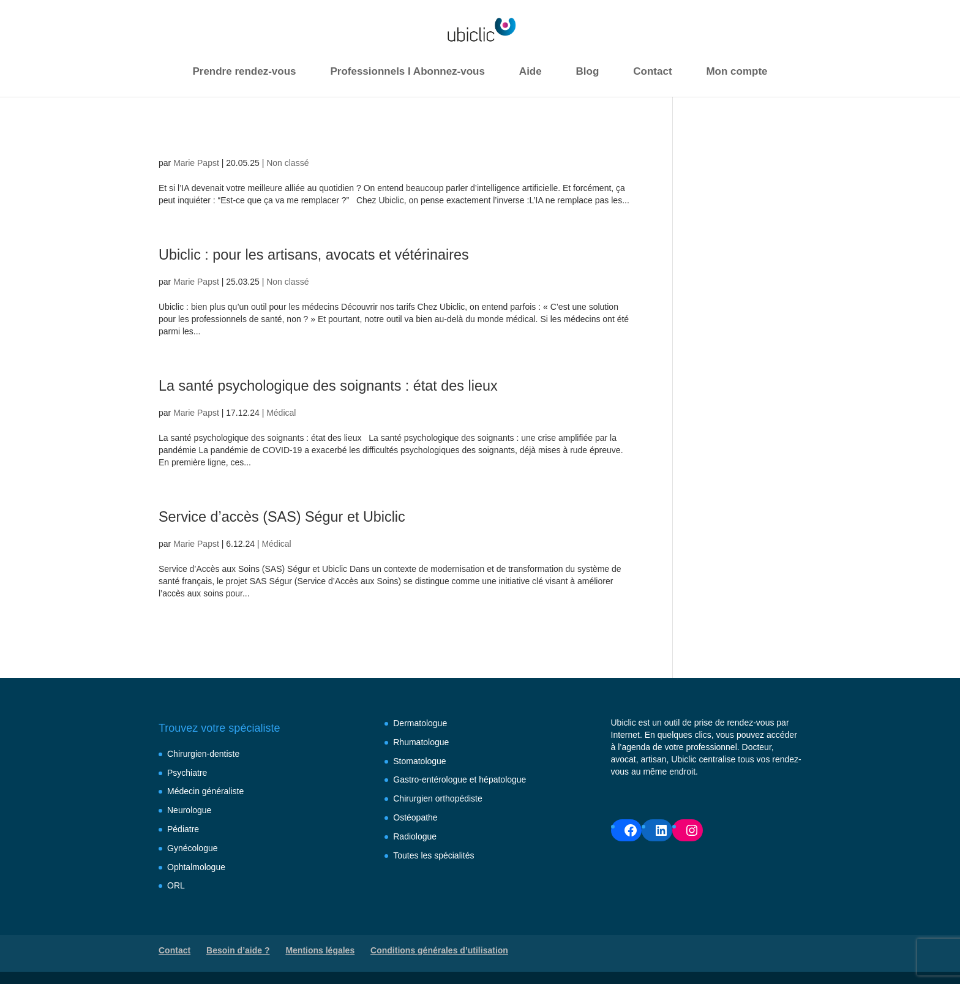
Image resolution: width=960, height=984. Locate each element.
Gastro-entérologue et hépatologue (459, 779)
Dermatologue (420, 723)
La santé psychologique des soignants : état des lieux (376, 384)
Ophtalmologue (196, 867)
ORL (176, 885)
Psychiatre (187, 773)
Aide (530, 71)
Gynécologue (192, 848)
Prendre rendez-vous (244, 71)
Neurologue (189, 810)
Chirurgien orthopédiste (437, 798)
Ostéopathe (415, 817)
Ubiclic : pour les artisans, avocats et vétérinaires (358, 253)
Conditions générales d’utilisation (439, 950)
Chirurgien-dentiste (203, 754)
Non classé (287, 163)
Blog (587, 71)
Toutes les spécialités (433, 855)
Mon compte (736, 71)
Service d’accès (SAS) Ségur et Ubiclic (317, 515)
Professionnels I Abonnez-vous (407, 71)
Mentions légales (319, 950)
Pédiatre (183, 829)
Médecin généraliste (205, 791)
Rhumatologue (421, 742)
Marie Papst (196, 163)
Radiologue (415, 836)
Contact (652, 71)
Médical (281, 413)
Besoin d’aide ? (237, 950)
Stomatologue (419, 761)
